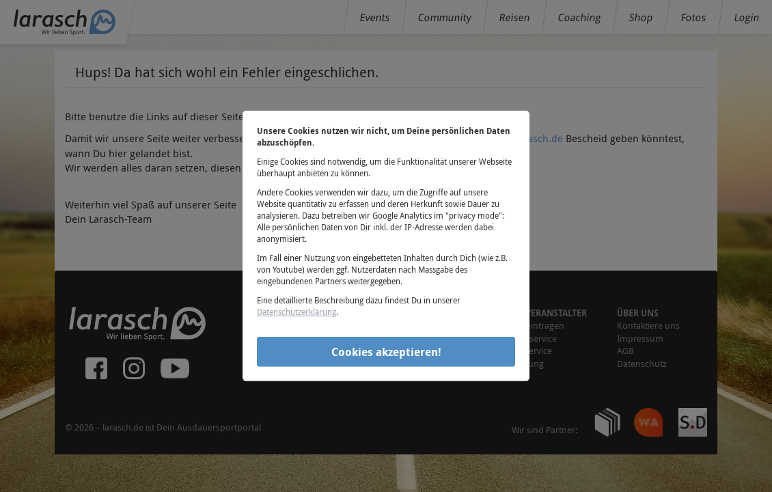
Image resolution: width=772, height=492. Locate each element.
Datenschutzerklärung (296, 311)
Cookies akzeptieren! (386, 351)
